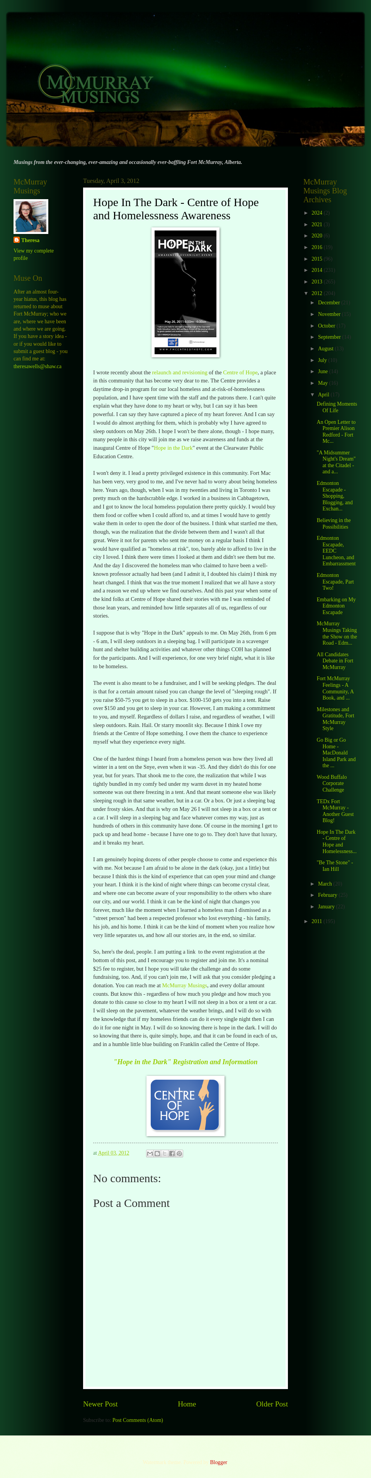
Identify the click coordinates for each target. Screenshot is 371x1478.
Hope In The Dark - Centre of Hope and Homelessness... (337, 841)
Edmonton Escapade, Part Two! (335, 581)
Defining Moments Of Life (337, 407)
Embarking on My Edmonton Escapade (336, 606)
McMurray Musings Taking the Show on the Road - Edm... (337, 633)
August (326, 349)
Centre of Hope (240, 372)
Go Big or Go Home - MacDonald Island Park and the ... (336, 752)
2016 (317, 247)
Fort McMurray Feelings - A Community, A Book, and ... (335, 688)
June (323, 371)
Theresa (30, 240)
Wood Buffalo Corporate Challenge (332, 783)
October (327, 326)
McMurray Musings (184, 985)
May (323, 383)
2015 (317, 259)
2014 (317, 270)
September (330, 337)
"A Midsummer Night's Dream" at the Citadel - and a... (336, 462)
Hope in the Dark (173, 448)
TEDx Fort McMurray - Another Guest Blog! (335, 811)
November (330, 314)
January (327, 907)
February (328, 895)
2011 (317, 921)
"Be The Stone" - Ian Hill (335, 866)
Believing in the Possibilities (334, 523)
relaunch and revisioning (179, 372)
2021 (317, 224)
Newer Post (100, 1404)
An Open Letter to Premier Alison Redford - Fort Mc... (336, 431)
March (325, 884)
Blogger (218, 1462)
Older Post (272, 1404)
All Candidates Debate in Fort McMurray (335, 661)
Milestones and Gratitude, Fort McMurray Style (335, 719)
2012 (317, 293)
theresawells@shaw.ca (37, 366)
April (324, 395)
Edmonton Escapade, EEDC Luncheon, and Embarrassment (336, 551)
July (323, 360)
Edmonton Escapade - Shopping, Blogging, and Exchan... (334, 496)
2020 (317, 236)
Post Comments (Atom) (137, 1420)
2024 (317, 213)
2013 (317, 282)
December (329, 302)
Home (187, 1404)
